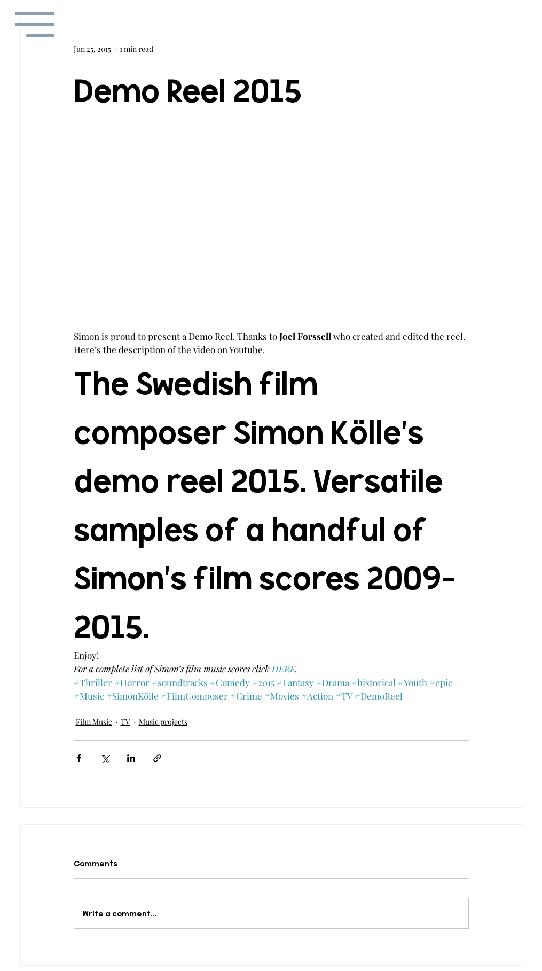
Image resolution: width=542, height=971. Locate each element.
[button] (34, 24)
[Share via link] (157, 758)
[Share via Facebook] (79, 758)
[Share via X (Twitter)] (105, 758)
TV (125, 722)
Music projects (163, 722)
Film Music (94, 722)
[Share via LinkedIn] (131, 758)
